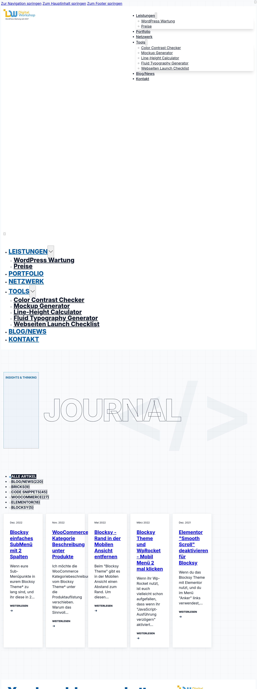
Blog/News (145, 74)
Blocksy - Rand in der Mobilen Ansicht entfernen (107, 544)
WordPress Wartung (158, 21)
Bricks (20, 486)
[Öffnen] (5, 233)
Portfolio (143, 31)
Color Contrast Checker (161, 48)
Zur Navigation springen (21, 3)
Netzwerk (144, 37)
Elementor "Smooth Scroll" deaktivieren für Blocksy (193, 547)
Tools (140, 42)
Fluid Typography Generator (164, 63)
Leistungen (145, 15)
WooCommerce (30, 497)
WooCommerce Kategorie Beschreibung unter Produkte (70, 544)
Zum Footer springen (104, 3)
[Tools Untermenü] (146, 42)
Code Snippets (29, 491)
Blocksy (22, 507)
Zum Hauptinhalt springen (64, 3)
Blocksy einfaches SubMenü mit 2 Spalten (21, 544)
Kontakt (142, 79)
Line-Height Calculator (160, 58)
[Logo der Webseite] (19, 16)
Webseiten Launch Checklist (165, 68)
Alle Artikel (23, 476)
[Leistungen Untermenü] (156, 16)
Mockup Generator (157, 53)
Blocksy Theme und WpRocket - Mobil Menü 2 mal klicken (150, 550)
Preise (146, 26)
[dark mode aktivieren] (255, 2)
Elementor (25, 502)
